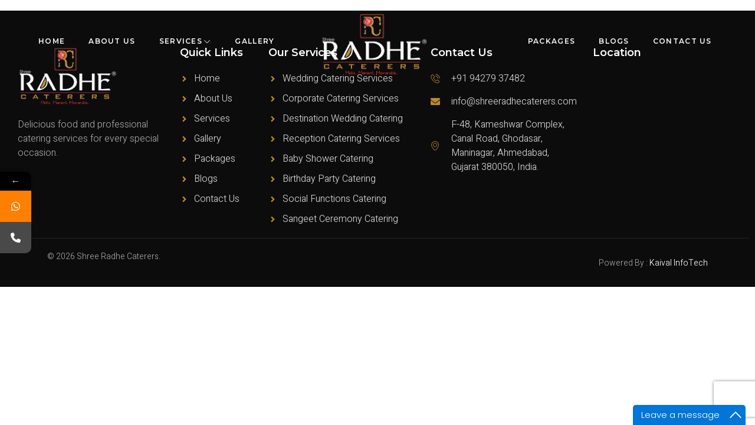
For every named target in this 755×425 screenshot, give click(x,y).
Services (185, 41)
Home (51, 41)
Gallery (254, 41)
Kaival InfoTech (678, 263)
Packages (551, 41)
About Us (111, 41)
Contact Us (682, 41)
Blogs (614, 41)
